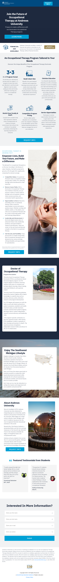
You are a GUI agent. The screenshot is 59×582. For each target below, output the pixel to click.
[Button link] (48, 3)
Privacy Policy (29, 577)
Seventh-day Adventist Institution (25, 575)
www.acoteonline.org (40, 560)
